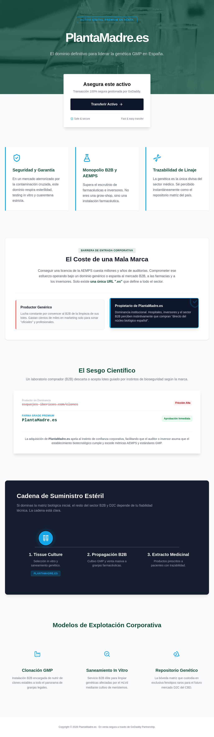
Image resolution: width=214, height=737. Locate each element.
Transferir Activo (107, 104)
